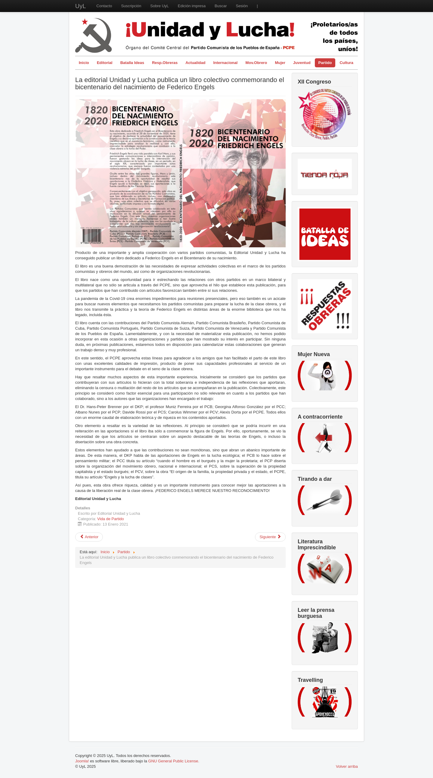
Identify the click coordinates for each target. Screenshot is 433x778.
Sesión (242, 6)
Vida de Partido (110, 519)
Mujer (280, 62)
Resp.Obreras (164, 62)
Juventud (302, 62)
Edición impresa (192, 6)
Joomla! (82, 761)
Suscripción (131, 6)
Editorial (104, 62)
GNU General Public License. (173, 761)
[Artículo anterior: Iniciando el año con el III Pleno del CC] (89, 537)
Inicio (84, 62)
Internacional (225, 62)
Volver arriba (347, 766)
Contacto (104, 6)
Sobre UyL (159, 6)
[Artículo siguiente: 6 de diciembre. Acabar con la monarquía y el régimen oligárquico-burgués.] (270, 537)
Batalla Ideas (132, 62)
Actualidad (195, 62)
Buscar (221, 6)
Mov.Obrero (256, 62)
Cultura (346, 62)
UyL (80, 6)
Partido (325, 62)
